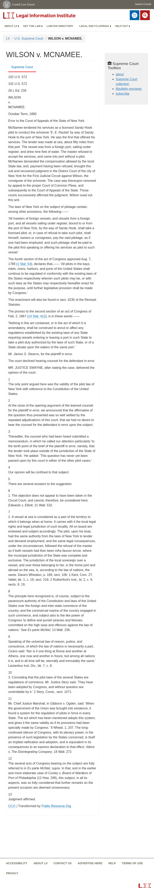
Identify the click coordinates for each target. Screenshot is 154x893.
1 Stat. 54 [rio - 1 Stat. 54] (24, 264)
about (120, 74)
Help (112, 863)
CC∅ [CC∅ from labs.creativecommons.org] (12, 806)
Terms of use (132, 863)
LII (8, 38)
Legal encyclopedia (94, 26)
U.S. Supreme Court (28, 38)
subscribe (122, 93)
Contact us (63, 863)
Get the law (32, 26)
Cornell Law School (23, 4)
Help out (121, 26)
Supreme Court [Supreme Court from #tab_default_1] (22, 67)
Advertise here (90, 863)
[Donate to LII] (134, 15)
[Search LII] (145, 15)
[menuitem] (10, 26)
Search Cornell (143, 4)
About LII (10, 26)
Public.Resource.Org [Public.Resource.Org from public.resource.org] (56, 806)
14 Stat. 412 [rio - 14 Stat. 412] (37, 316)
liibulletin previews (129, 88)
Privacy (12, 873)
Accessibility (16, 863)
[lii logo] (48, 15)
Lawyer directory (60, 26)
